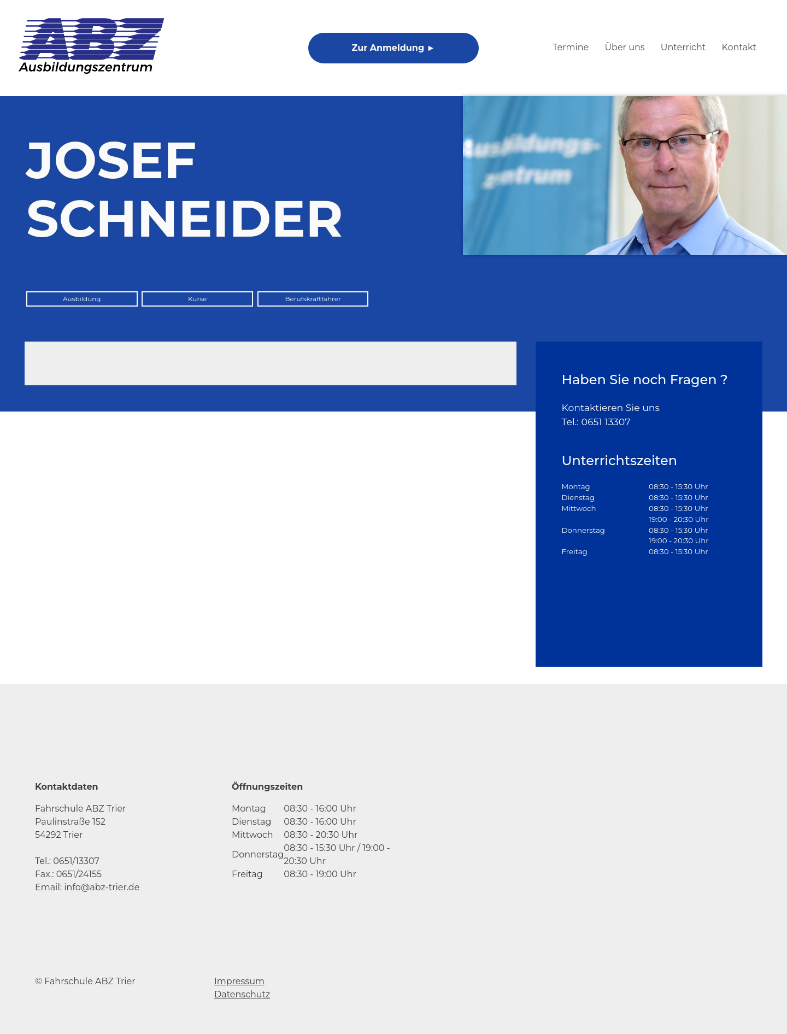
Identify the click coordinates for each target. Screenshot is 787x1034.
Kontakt (738, 47)
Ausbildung (82, 299)
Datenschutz (242, 994)
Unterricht (683, 47)
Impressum (239, 981)
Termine (571, 47)
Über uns (624, 47)
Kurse (197, 299)
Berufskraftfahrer (312, 299)
